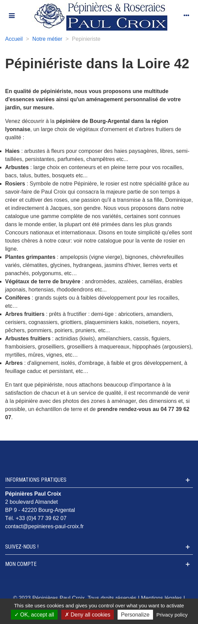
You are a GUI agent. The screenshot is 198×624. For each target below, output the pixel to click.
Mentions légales (161, 598)
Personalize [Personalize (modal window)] (135, 615)
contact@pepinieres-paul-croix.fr (44, 526)
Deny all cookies (87, 615)
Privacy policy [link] (172, 615)
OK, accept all (34, 615)
